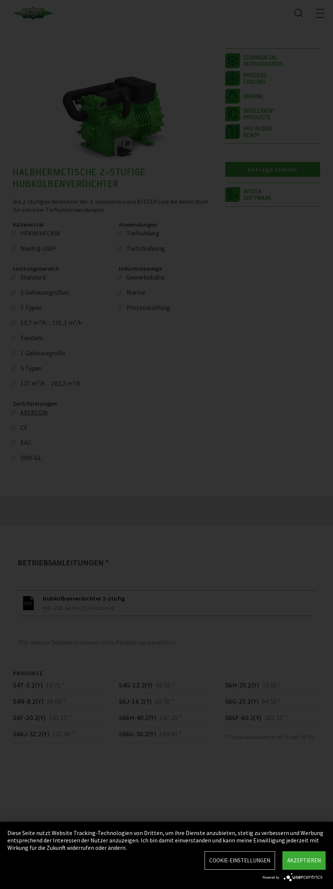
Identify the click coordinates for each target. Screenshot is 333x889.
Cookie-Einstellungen (239, 860)
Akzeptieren (304, 860)
